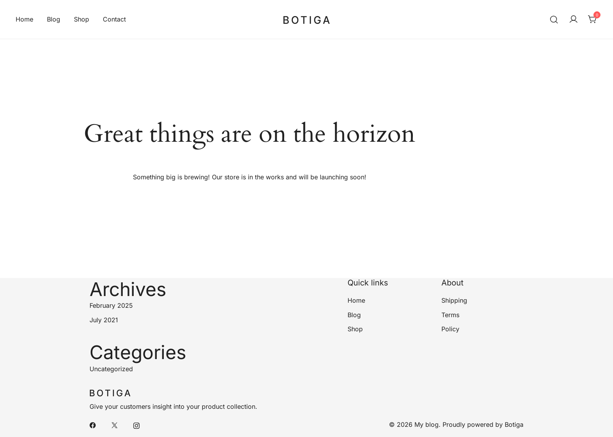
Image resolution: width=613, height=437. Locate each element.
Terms (450, 315)
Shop (81, 19)
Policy (450, 329)
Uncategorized (111, 369)
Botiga (514, 424)
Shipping (454, 300)
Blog (53, 19)
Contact (114, 19)
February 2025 (111, 305)
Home (24, 19)
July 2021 (104, 320)
